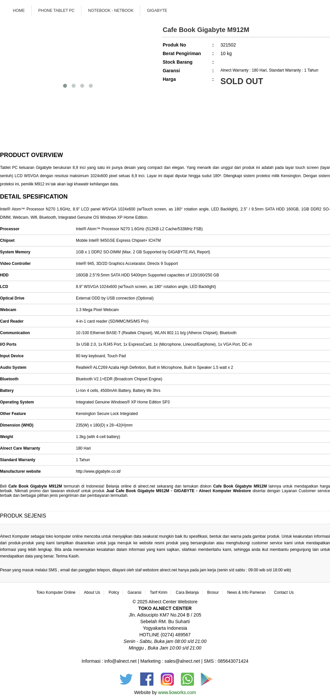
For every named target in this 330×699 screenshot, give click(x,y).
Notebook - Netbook (110, 10)
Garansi (135, 592)
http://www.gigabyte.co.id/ (98, 471)
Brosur (213, 592)
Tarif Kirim (158, 592)
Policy (114, 592)
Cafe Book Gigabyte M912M (35, 486)
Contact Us (284, 592)
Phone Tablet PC (56, 10)
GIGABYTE (157, 10)
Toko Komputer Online (56, 592)
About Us (92, 592)
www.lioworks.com (177, 692)
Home (19, 10)
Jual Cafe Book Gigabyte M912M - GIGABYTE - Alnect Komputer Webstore (179, 491)
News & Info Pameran (246, 592)
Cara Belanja (187, 592)
